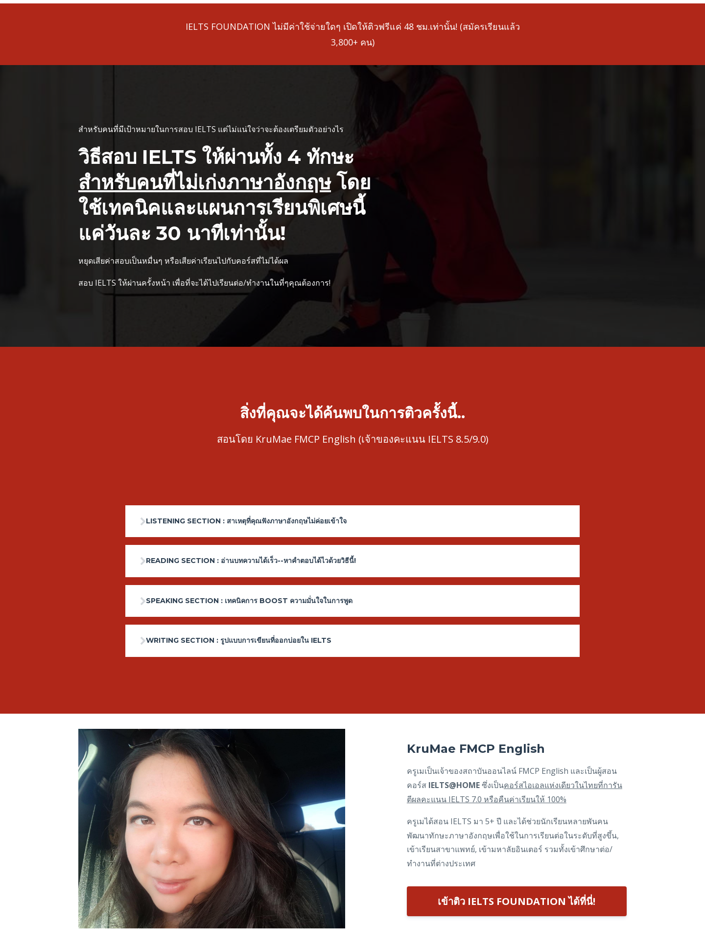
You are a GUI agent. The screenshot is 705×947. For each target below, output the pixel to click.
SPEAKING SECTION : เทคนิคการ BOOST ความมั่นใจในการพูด (277, 601)
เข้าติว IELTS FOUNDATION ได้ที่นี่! (516, 904)
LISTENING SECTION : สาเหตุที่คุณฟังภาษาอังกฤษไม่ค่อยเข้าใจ (274, 518)
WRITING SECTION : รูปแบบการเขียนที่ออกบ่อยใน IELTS (264, 643)
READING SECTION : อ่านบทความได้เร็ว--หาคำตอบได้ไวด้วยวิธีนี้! (278, 559)
